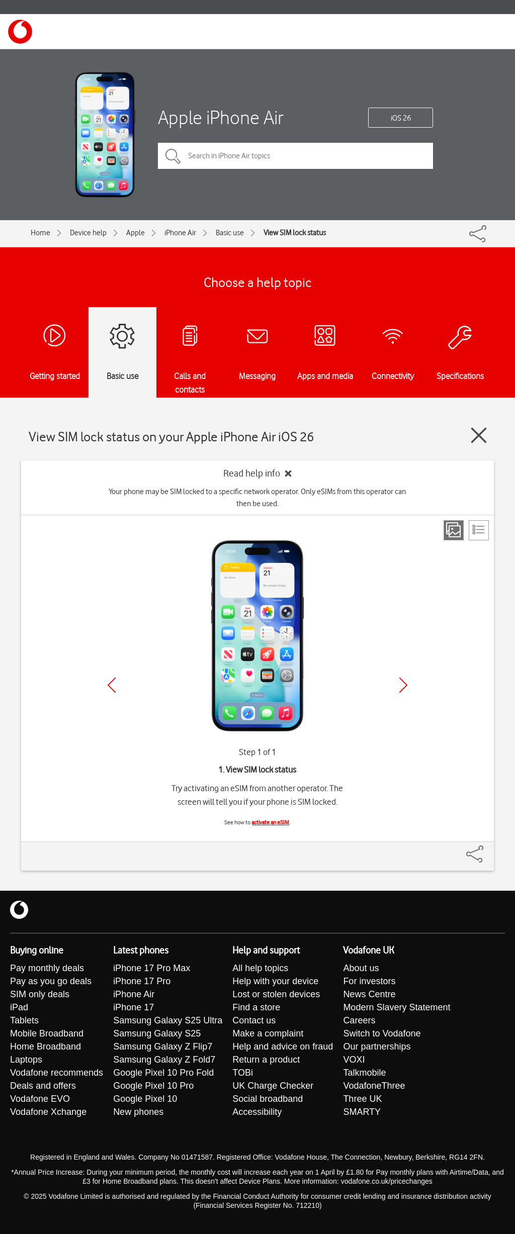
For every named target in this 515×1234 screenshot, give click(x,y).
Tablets (24, 1020)
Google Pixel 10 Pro (153, 1086)
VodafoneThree (374, 1086)
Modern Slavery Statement (396, 1007)
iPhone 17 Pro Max (151, 968)
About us (361, 968)
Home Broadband (45, 1046)
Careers (359, 1020)
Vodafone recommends (56, 1073)
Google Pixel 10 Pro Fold (163, 1073)
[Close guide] (478, 435)
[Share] (486, 848)
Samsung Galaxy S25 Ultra (167, 1020)
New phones (138, 1112)
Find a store (256, 1007)
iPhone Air (180, 232)
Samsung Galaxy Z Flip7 (162, 1046)
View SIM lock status (295, 232)
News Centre (369, 994)
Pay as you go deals (51, 981)
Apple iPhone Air (221, 117)
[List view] (479, 530)
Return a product (266, 1060)
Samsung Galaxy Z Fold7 (164, 1060)
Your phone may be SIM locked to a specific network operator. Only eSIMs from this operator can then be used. (257, 497)
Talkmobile (364, 1073)
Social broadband (267, 1099)
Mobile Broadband (46, 1033)
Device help (88, 232)
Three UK (362, 1099)
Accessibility (257, 1112)
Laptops (26, 1060)
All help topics (260, 968)
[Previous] (112, 685)
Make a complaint (267, 1033)
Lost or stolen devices (276, 994)
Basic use (230, 232)
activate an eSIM (270, 822)
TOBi (242, 1073)
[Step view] (454, 530)
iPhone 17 (133, 1007)
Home (40, 232)
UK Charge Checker (272, 1086)
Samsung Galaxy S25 (157, 1033)
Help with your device (275, 981)
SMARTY (362, 1112)
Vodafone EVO (40, 1099)
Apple (135, 232)
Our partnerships (376, 1046)
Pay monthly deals (47, 968)
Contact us (254, 1020)
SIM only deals (39, 994)
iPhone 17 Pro (141, 981)
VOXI (354, 1060)
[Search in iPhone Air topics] (295, 156)
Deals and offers (43, 1086)
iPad (19, 1007)
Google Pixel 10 (145, 1099)
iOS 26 (401, 118)
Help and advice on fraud (282, 1046)
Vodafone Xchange (48, 1112)
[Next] (403, 685)
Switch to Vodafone (381, 1033)
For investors (369, 981)
